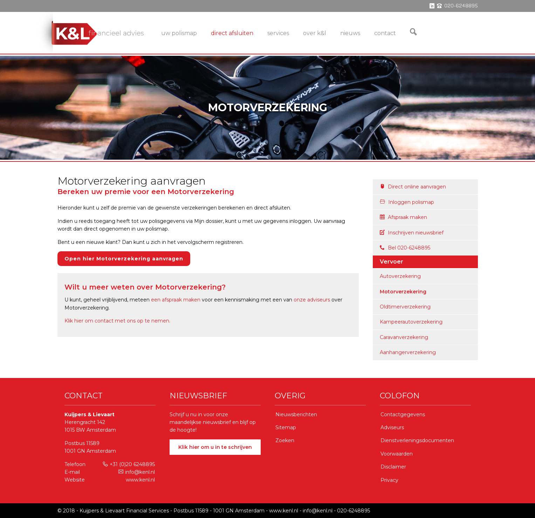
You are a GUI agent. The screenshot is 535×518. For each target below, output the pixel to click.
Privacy (389, 480)
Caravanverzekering (404, 337)
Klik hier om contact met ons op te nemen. (117, 321)
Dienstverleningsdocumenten (417, 440)
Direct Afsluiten (232, 33)
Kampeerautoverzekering (411, 322)
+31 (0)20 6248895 (129, 464)
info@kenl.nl (136, 472)
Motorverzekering (403, 291)
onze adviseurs (312, 300)
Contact (385, 33)
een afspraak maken (175, 300)
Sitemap (285, 427)
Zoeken (284, 440)
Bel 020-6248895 (405, 248)
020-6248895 (353, 510)
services (278, 33)
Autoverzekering (400, 276)
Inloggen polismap (407, 202)
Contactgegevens (402, 414)
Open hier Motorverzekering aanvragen (123, 258)
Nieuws (350, 33)
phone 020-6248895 (457, 6)
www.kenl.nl (140, 480)
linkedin (432, 6)
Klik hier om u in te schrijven (215, 447)
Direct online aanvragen (413, 187)
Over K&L (314, 33)
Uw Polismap (179, 33)
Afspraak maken (403, 217)
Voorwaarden (396, 454)
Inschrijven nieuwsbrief (412, 233)
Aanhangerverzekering (408, 352)
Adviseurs (392, 427)
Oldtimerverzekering (405, 307)
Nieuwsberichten (296, 414)
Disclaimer (393, 467)
